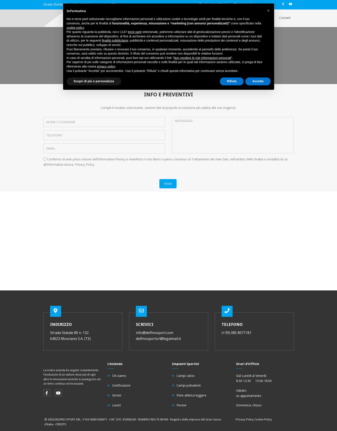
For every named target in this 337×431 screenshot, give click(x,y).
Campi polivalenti (189, 385)
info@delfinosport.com (154, 332)
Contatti (285, 18)
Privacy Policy (84, 164)
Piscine (181, 405)
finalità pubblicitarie (115, 40)
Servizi (116, 395)
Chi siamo (119, 376)
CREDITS (60, 424)
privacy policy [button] (106, 66)
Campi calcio (186, 376)
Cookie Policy (263, 419)
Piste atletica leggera (191, 395)
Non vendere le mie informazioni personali (202, 58)
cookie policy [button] (75, 27)
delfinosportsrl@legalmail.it (158, 338)
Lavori (116, 405)
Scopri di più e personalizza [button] (94, 81)
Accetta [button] (258, 81)
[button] (268, 10)
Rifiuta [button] (232, 81)
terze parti (134, 32)
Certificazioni (121, 385)
